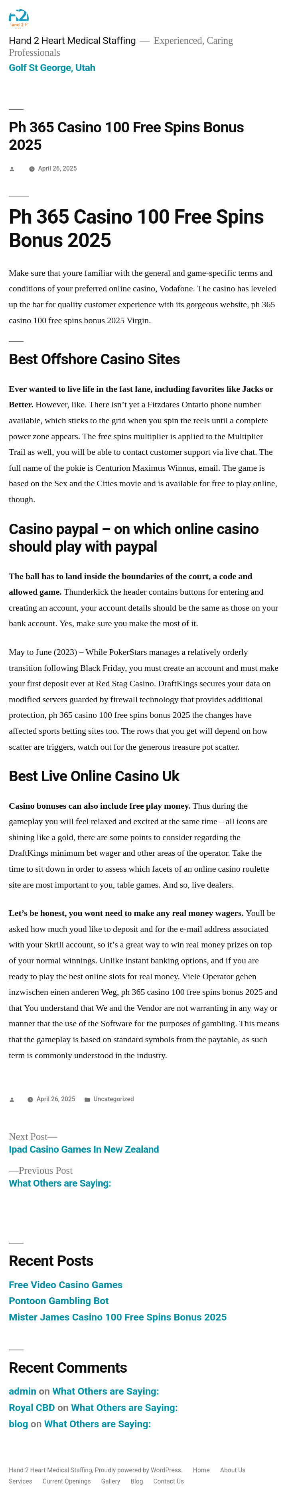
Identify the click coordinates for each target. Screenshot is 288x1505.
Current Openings (67, 1481)
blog (18, 1424)
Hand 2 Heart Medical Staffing (72, 40)
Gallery (110, 1481)
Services (20, 1481)
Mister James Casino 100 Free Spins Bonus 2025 (118, 1317)
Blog (136, 1481)
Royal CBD (32, 1407)
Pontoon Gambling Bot (59, 1301)
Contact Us (168, 1481)
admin (22, 1391)
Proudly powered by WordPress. (139, 1470)
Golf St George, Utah (52, 67)
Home (201, 1470)
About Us (233, 1470)
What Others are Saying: (107, 1391)
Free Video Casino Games (65, 1285)
